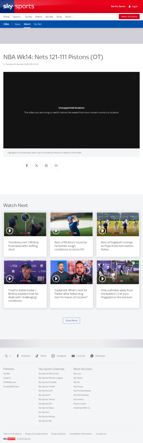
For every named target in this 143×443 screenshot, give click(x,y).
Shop (59, 16)
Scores (28, 16)
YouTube (77, 352)
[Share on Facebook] (27, 162)
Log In (133, 6)
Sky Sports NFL (45, 400)
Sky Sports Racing (47, 413)
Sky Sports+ (44, 409)
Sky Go (77, 379)
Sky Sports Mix (45, 417)
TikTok (40, 352)
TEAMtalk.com (9, 379)
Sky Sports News (46, 404)
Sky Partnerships (81, 391)
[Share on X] (36, 162)
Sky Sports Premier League (51, 374)
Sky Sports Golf (45, 387)
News (17, 24)
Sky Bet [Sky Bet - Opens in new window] (38, 24)
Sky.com (77, 370)
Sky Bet (49, 16)
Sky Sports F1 (45, 391)
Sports (17, 16)
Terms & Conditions (12, 430)
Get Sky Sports (118, 6)
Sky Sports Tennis (47, 396)
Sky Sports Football (47, 379)
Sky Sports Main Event (49, 370)
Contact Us (101, 430)
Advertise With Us (82, 404)
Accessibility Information (80, 430)
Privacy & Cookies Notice (36, 430)
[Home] (18, 6)
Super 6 (6, 374)
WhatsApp (97, 352)
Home (6, 16)
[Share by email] (56, 162)
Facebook (22, 352)
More (68, 16)
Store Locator (80, 400)
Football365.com (11, 383)
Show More (71, 317)
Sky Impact (79, 396)
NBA (6, 24)
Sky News (78, 374)
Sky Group (78, 383)
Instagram (58, 352)
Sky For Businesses (82, 387)
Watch (38, 16)
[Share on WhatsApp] (46, 162)
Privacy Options (58, 430)
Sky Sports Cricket (47, 383)
